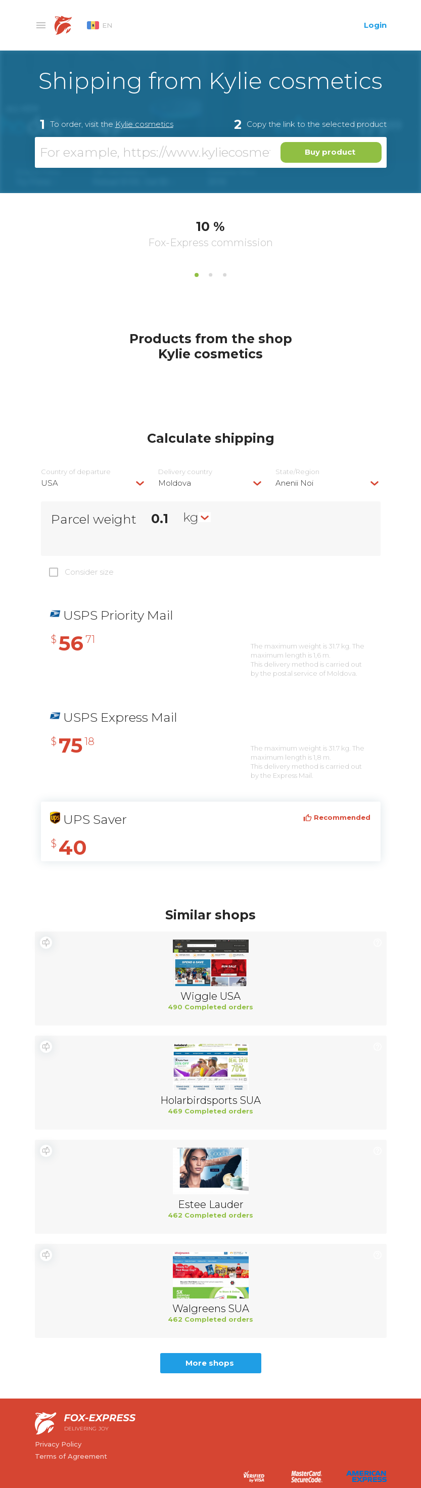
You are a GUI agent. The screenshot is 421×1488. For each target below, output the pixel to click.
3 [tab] (225, 275)
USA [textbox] (49, 483)
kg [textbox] (191, 517)
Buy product (330, 152)
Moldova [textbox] (174, 483)
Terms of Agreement (71, 1456)
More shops (209, 1363)
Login (375, 25)
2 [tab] (211, 275)
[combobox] (93, 483)
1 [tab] (197, 275)
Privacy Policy (58, 1444)
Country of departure (76, 472)
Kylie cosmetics (144, 124)
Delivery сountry (185, 472)
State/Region (297, 472)
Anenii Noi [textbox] (294, 483)
